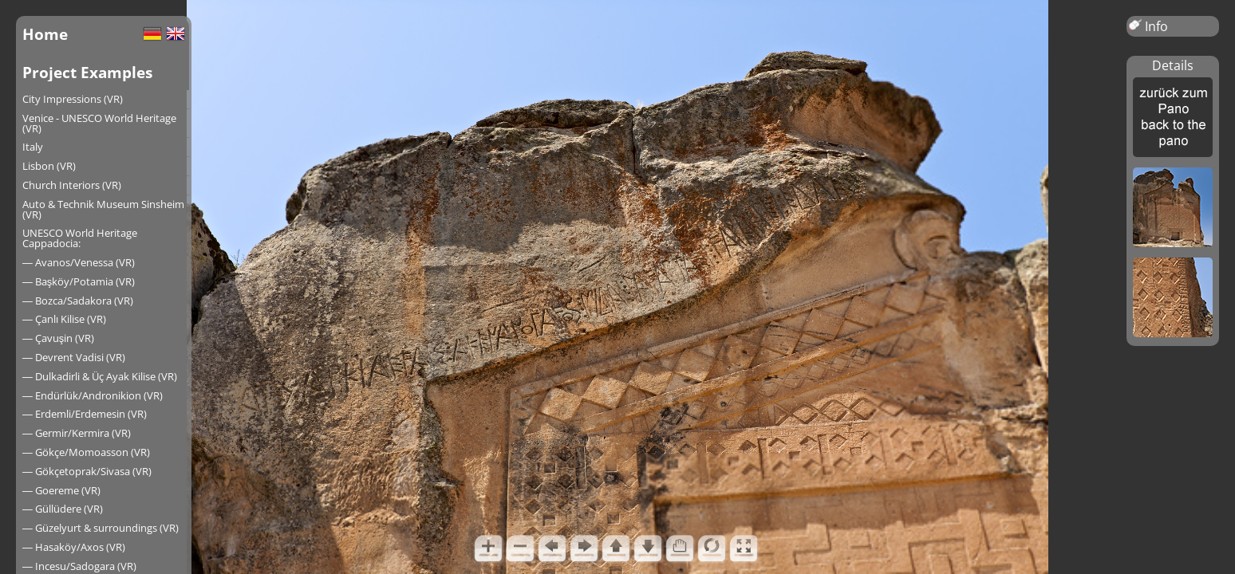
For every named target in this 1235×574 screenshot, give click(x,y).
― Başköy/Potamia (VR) (78, 281)
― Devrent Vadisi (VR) (73, 357)
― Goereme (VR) (61, 490)
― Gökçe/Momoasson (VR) (86, 452)
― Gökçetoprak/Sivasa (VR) (87, 471)
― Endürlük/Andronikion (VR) (92, 395)
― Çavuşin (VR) (58, 338)
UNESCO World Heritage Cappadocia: (79, 238)
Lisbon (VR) (49, 166)
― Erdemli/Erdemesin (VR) (84, 414)
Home (45, 34)
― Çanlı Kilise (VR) (64, 319)
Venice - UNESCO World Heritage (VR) (99, 123)
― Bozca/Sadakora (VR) (77, 300)
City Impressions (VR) (72, 99)
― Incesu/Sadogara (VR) (79, 566)
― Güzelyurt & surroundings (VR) (100, 528)
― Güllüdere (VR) (62, 508)
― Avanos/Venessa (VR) (78, 262)
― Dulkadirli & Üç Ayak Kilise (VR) (99, 376)
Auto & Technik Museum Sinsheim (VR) (103, 209)
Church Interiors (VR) (71, 185)
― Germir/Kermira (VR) (76, 433)
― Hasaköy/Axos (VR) (73, 547)
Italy (32, 147)
